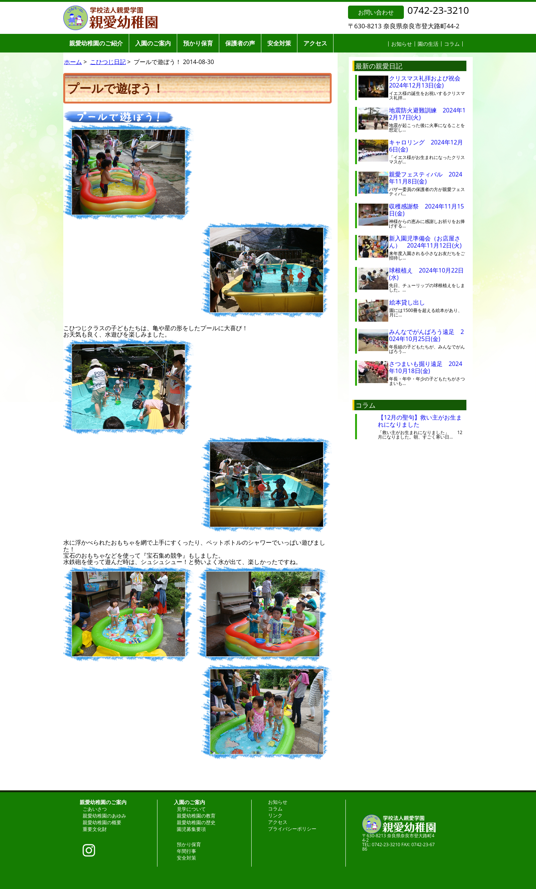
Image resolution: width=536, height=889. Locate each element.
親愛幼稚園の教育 (196, 815)
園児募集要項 (191, 829)
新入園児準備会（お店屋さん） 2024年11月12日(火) (425, 241)
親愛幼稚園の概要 (102, 822)
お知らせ (401, 43)
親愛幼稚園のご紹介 (96, 43)
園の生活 (428, 43)
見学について (191, 809)
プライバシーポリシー (292, 828)
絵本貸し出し (413, 302)
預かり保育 (198, 43)
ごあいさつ (95, 809)
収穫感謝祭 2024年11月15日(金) (426, 209)
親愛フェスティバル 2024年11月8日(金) (425, 177)
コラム (452, 43)
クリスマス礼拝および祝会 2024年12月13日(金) (427, 81)
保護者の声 (240, 43)
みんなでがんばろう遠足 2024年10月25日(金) (426, 335)
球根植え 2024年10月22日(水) (426, 273)
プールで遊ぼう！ (115, 88)
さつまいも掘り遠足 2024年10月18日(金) (425, 367)
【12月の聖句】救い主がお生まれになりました (420, 420)
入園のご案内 (153, 43)
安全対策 (279, 43)
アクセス (315, 43)
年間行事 (186, 851)
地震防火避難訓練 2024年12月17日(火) (427, 113)
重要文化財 (95, 829)
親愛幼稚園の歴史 (196, 822)
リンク (275, 815)
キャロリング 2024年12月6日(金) (426, 145)
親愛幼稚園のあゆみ (104, 815)
